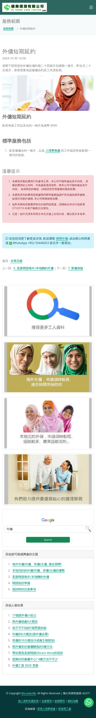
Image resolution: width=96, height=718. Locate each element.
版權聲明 (59, 701)
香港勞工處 (64, 708)
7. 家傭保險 (75, 268)
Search (48, 539)
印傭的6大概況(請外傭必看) (30, 634)
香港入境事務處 (46, 708)
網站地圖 (73, 701)
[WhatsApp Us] (88, 702)
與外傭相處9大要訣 (25, 622)
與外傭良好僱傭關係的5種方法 (32, 647)
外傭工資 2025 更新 (25, 665)
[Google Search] (48, 528)
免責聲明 (47, 701)
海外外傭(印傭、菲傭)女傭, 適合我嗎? (37, 564)
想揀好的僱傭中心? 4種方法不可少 (35, 659)
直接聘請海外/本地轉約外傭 (30, 577)
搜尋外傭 (62, 238)
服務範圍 (8, 28)
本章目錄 (16, 261)
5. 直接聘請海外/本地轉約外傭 (34, 268)
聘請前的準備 (21, 583)
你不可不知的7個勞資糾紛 (29, 628)
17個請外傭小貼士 (24, 615)
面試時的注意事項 (24, 589)
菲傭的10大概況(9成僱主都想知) (33, 640)
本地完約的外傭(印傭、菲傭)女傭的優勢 (38, 570)
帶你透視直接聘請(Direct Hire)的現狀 (37, 653)
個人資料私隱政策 (28, 701)
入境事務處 (52, 150)
